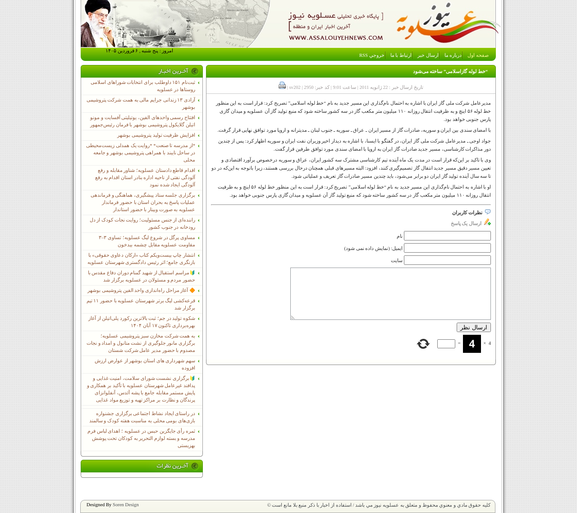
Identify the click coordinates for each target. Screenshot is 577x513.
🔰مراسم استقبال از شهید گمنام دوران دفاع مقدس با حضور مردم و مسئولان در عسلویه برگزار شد (141, 276)
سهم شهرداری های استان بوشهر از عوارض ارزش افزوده (145, 364)
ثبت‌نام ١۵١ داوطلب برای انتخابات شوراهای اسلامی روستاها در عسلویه (143, 86)
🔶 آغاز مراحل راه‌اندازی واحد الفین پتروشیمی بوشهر (141, 290)
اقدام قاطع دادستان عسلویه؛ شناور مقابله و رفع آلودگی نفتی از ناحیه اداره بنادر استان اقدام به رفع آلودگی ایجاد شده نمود (145, 177)
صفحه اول (478, 55)
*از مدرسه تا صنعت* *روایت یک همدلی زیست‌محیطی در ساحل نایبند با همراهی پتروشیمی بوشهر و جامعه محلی (140, 152)
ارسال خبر (428, 55)
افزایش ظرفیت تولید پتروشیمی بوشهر (156, 135)
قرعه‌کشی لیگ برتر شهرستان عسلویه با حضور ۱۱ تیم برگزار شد (141, 304)
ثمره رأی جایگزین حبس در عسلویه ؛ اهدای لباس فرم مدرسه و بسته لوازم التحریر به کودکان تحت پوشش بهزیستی (141, 438)
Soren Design (126, 504)
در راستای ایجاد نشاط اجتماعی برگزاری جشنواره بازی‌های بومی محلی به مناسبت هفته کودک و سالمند (142, 417)
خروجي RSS (372, 55)
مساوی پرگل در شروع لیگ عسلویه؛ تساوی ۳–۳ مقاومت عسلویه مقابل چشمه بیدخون (147, 241)
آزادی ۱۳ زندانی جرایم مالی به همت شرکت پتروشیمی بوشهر (141, 103)
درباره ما (453, 55)
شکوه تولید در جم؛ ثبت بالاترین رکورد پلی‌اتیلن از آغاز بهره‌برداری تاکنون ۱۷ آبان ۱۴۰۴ (141, 322)
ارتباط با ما (401, 55)
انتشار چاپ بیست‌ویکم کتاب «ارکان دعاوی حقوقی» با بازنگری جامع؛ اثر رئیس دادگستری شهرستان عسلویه (141, 259)
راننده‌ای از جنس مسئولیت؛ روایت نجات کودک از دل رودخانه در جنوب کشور (142, 223)
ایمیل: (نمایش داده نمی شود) (373, 248)
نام (400, 236)
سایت (397, 260)
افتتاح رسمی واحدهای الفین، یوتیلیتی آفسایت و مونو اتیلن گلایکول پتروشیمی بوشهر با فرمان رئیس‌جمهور (142, 121)
